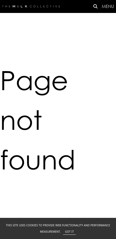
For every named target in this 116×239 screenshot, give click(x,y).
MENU (108, 6)
